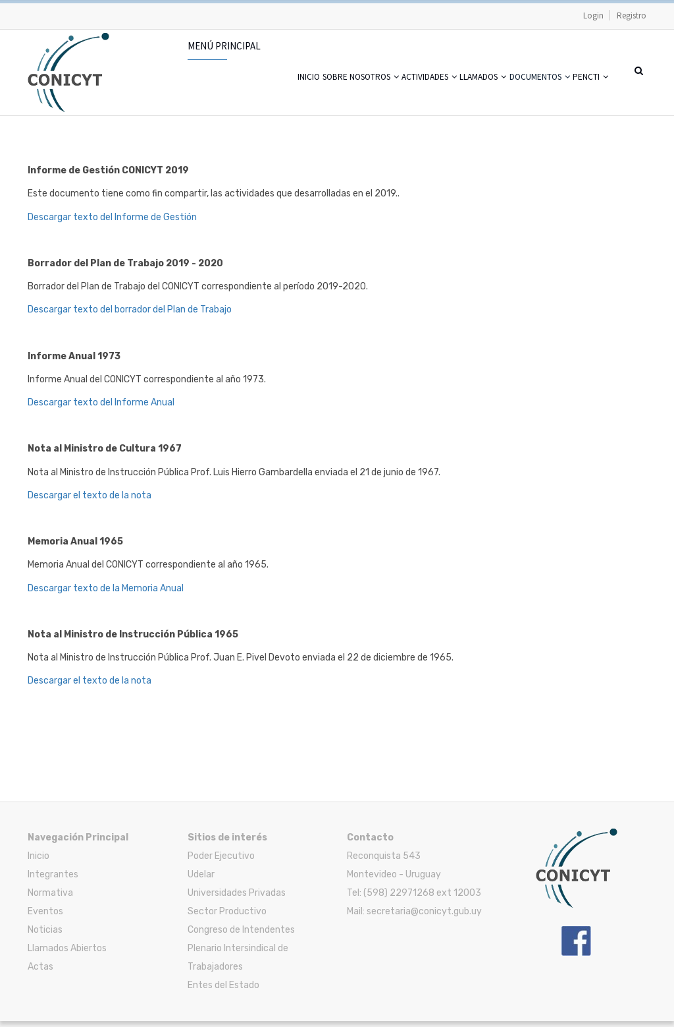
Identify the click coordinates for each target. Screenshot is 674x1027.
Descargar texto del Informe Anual (101, 408)
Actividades (368, 92)
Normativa (50, 898)
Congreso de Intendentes (241, 935)
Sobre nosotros (279, 92)
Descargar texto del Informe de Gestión (112, 222)
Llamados (441, 92)
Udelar (201, 880)
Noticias (45, 935)
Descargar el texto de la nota (89, 501)
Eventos (45, 917)
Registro (631, 15)
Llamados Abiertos (67, 954)
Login (593, 15)
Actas (40, 972)
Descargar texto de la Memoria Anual (106, 593)
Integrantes (53, 880)
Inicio (209, 92)
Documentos (516, 92)
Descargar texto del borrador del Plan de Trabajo (130, 315)
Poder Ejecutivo (221, 861)
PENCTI (584, 92)
